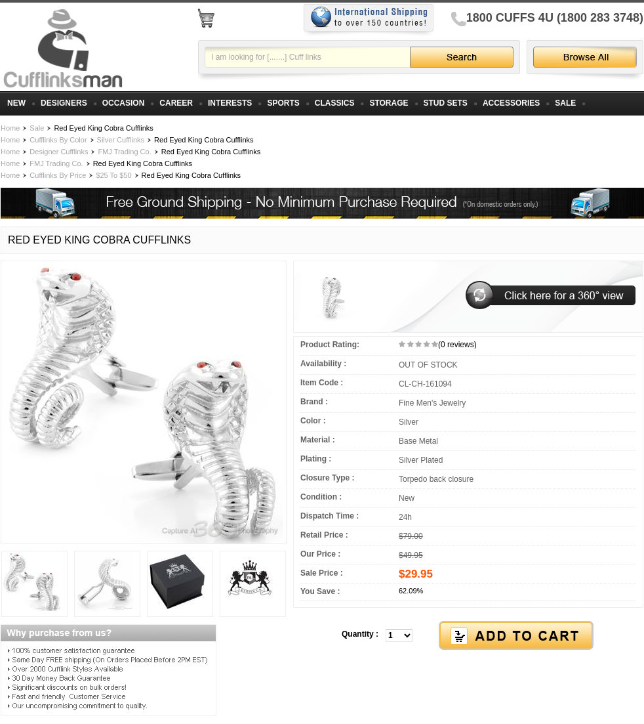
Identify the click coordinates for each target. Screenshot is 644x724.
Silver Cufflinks (121, 140)
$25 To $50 (113, 175)
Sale (37, 128)
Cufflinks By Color (58, 140)
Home (10, 128)
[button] (468, 636)
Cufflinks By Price (58, 175)
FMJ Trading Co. (124, 152)
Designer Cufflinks (59, 152)
